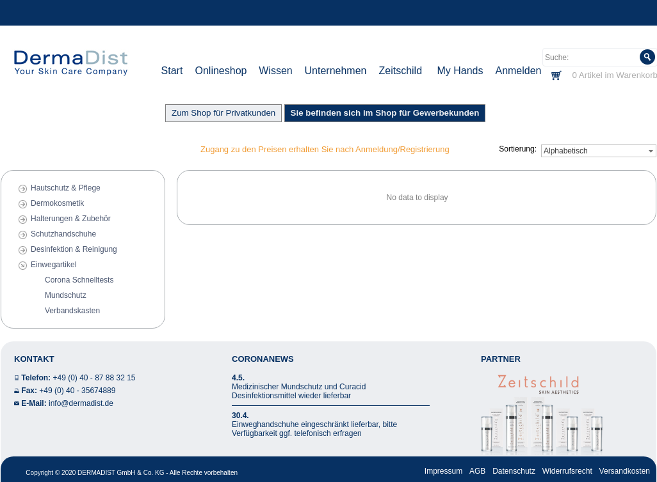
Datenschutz (513, 471)
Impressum (443, 471)
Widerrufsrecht (567, 471)
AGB (477, 471)
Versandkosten (624, 471)
